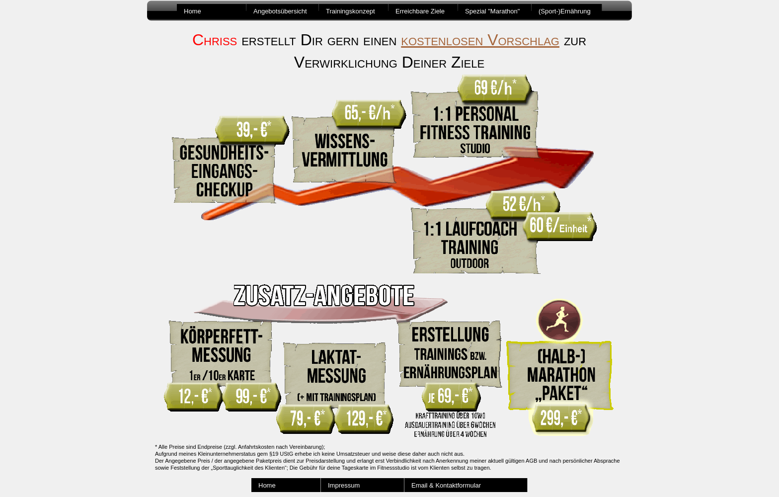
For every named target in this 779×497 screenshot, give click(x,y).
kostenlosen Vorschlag (480, 40)
